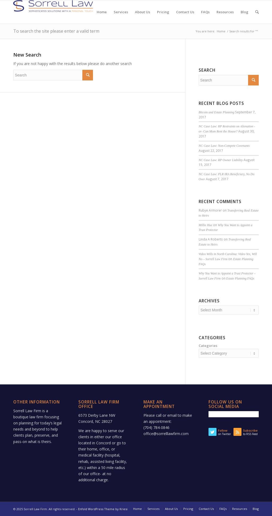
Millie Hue (205, 225)
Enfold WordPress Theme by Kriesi (103, 509)
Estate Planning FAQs (240, 278)
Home (221, 31)
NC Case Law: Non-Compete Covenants (224, 146)
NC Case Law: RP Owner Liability (221, 160)
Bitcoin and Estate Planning (216, 112)
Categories (208, 345)
